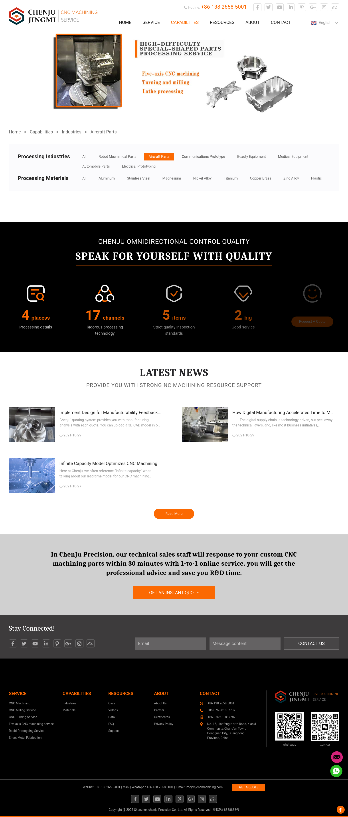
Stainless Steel (138, 178)
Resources (222, 22)
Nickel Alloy (202, 178)
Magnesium (171, 178)
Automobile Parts (96, 166)
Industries (71, 132)
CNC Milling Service (22, 710)
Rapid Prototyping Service (26, 731)
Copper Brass (260, 178)
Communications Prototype (203, 156)
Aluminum (107, 178)
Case (111, 703)
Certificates (162, 717)
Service (151, 22)
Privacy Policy (163, 724)
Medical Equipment (293, 156)
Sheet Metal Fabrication (25, 737)
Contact (281, 22)
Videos (113, 710)
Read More (174, 514)
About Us (160, 703)
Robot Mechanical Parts (117, 156)
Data (111, 717)
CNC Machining (19, 703)
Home (125, 22)
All (84, 156)
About (252, 22)
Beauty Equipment (251, 156)
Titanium (231, 178)
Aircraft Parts (104, 132)
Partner (159, 710)
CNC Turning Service (23, 717)
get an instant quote (174, 592)
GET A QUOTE (248, 787)
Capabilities (185, 22)
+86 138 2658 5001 (224, 7)
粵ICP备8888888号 (226, 809)
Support (113, 731)
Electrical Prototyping (139, 166)
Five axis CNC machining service (31, 724)
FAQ (111, 724)
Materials (69, 710)
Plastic (316, 178)
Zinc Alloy (291, 178)
